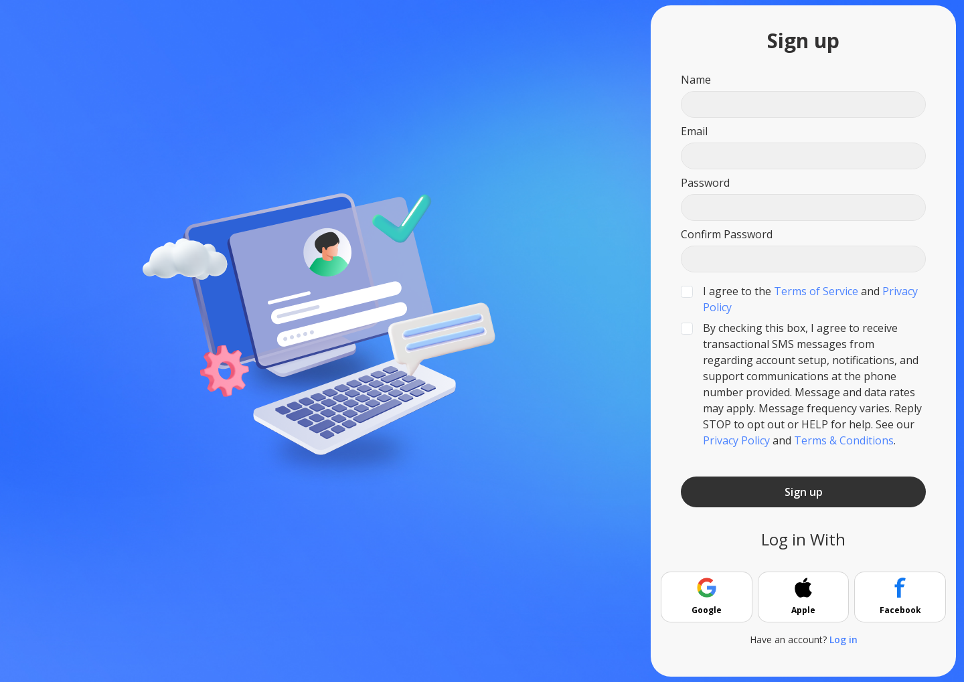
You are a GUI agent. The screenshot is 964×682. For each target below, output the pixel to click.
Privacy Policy (736, 440)
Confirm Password (727, 234)
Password (705, 182)
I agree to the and (810, 299)
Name (696, 79)
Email (694, 131)
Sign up (804, 492)
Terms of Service (816, 291)
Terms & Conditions (844, 440)
